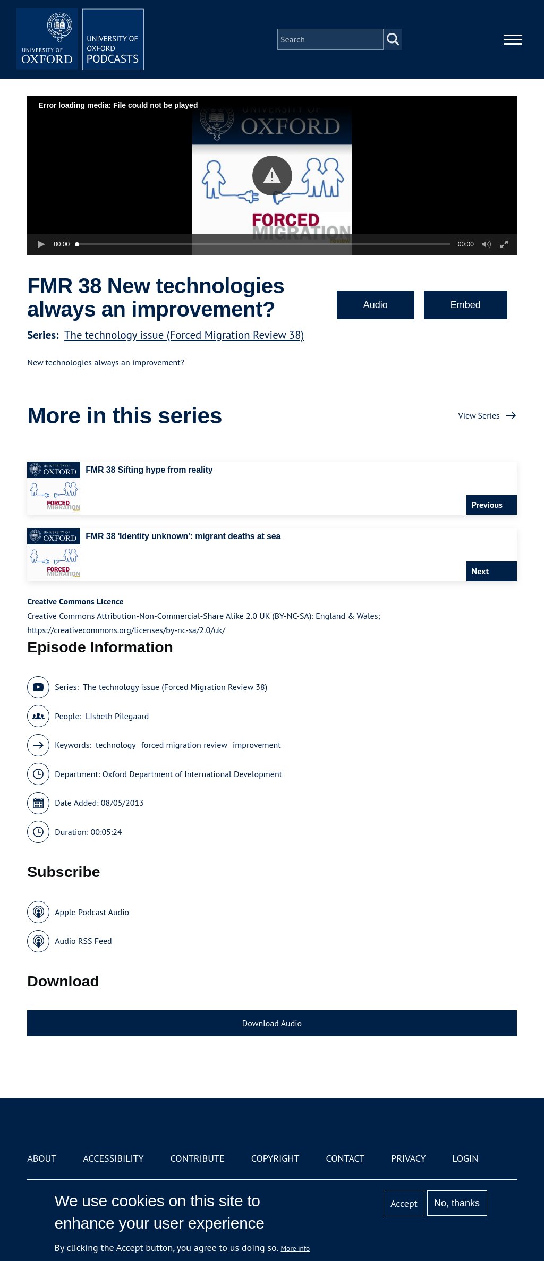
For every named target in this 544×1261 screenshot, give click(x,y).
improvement (257, 744)
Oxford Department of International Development (192, 774)
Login (466, 1158)
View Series (479, 415)
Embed (465, 305)
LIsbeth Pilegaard (117, 716)
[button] (272, 175)
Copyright (275, 1158)
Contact (345, 1158)
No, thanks (457, 1203)
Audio (375, 305)
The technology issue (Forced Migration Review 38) (184, 335)
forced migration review (184, 744)
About (41, 1158)
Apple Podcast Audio (92, 912)
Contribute (198, 1158)
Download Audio (272, 1023)
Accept (404, 1203)
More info (295, 1248)
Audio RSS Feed (83, 940)
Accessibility (113, 1158)
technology (116, 744)
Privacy (408, 1158)
